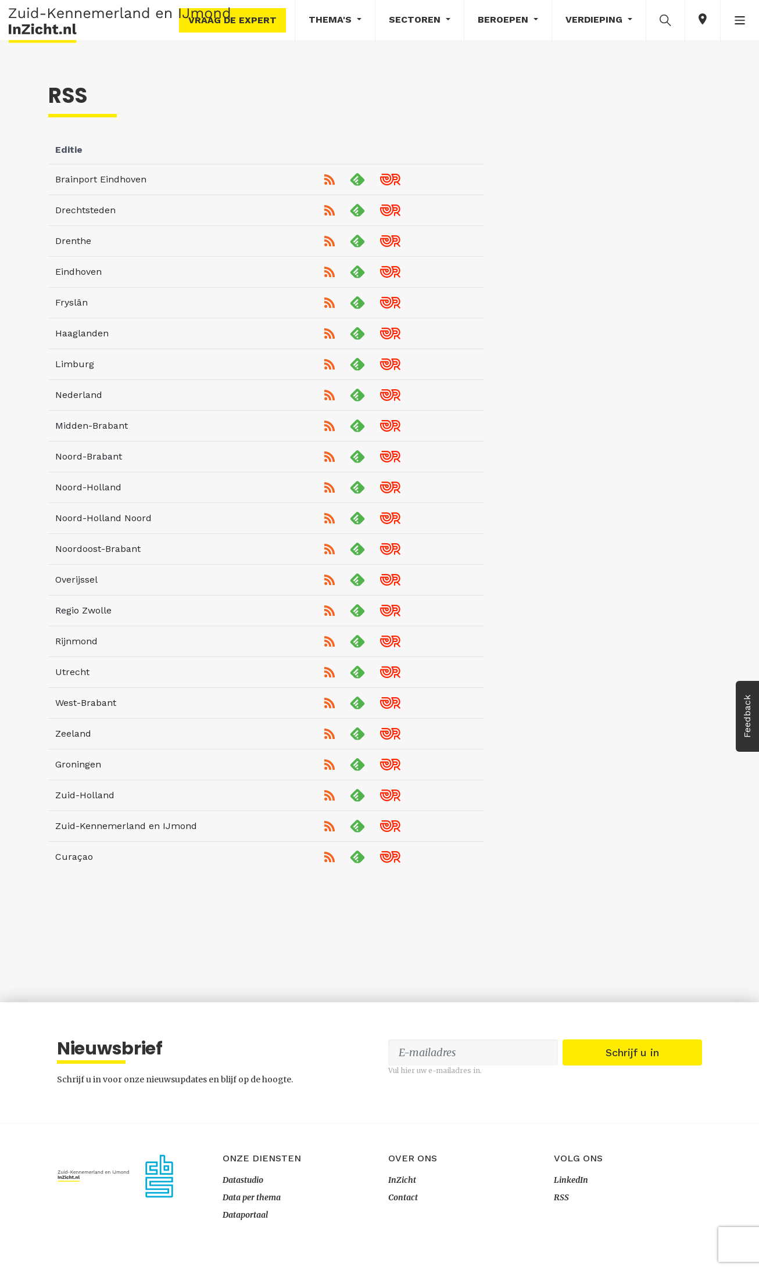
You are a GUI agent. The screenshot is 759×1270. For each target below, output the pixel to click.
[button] (665, 20)
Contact (403, 1197)
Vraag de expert (232, 20)
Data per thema (252, 1197)
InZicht (402, 1180)
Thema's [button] (332, 19)
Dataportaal (245, 1215)
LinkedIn (571, 1180)
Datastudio (243, 1180)
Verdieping (595, 19)
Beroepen (504, 19)
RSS (561, 1197)
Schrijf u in (632, 1052)
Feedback (747, 716)
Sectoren (416, 19)
